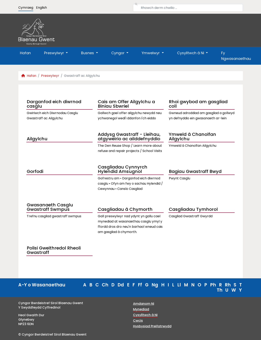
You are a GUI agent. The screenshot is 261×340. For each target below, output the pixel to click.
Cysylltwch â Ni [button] (191, 52)
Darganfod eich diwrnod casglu (54, 104)
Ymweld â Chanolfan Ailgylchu (192, 137)
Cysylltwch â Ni (145, 315)
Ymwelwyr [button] (151, 52)
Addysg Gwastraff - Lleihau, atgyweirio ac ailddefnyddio (129, 137)
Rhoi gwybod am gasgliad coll (198, 104)
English (41, 7)
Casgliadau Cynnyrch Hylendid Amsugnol (122, 170)
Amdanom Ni (143, 303)
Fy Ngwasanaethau (236, 55)
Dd (121, 285)
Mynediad (141, 309)
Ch (105, 285)
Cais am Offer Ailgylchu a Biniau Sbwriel (126, 104)
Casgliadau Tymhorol (193, 209)
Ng (155, 285)
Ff (140, 285)
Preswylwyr (50, 75)
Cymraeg (25, 7)
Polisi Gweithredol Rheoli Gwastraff (54, 251)
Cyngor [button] (118, 52)
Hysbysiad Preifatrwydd (152, 326)
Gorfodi (35, 171)
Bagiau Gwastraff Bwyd (195, 171)
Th (219, 290)
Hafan (25, 52)
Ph (213, 285)
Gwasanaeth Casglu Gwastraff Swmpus (50, 207)
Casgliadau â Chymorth (125, 209)
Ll (179, 285)
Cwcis (138, 320)
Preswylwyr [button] (54, 52)
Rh (228, 285)
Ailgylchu (37, 139)
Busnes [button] (88, 52)
